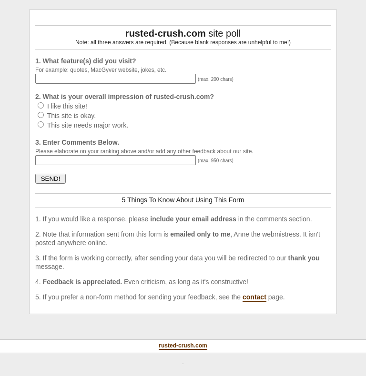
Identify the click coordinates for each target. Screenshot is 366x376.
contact (254, 297)
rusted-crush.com (183, 345)
